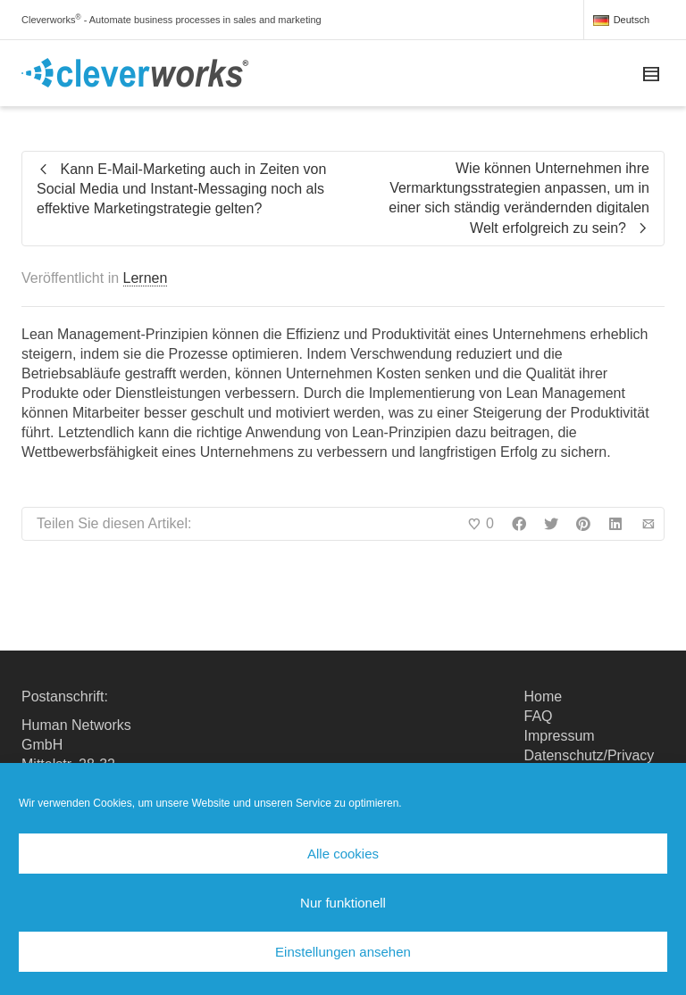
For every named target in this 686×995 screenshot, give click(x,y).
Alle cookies (343, 853)
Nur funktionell (343, 902)
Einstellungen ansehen (343, 951)
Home (543, 696)
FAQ (538, 716)
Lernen (145, 278)
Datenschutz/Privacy (589, 755)
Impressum (559, 735)
